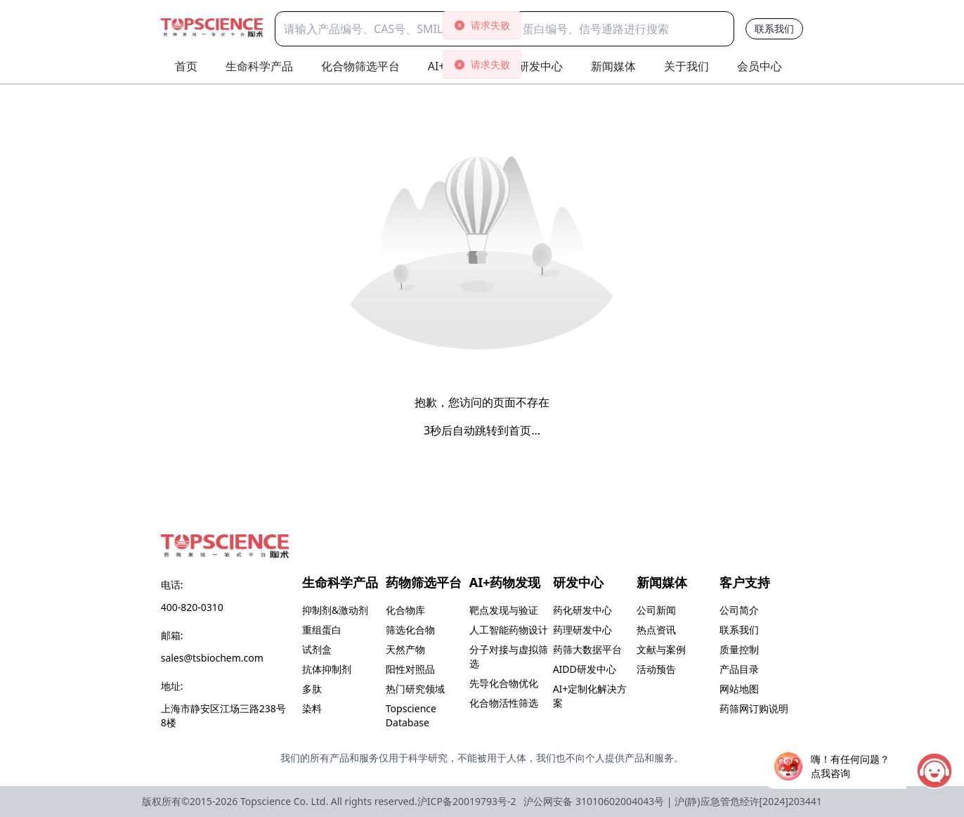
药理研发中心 (582, 629)
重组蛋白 (321, 629)
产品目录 (739, 669)
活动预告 (656, 669)
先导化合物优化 (503, 683)
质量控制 (739, 649)
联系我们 (774, 28)
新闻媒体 (613, 66)
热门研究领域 (415, 688)
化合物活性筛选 (503, 702)
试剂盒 (317, 649)
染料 (312, 708)
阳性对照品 (410, 669)
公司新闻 (656, 610)
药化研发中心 (582, 610)
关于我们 (686, 66)
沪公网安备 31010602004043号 (593, 801)
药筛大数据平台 (587, 649)
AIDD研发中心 (584, 669)
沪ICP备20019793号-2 (466, 801)
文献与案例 (661, 649)
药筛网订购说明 (753, 708)
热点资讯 (656, 629)
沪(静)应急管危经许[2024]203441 (748, 801)
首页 (186, 66)
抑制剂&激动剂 (335, 610)
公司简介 (739, 610)
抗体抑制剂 (326, 669)
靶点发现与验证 (503, 610)
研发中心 (540, 66)
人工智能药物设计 (508, 629)
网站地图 (739, 688)
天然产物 (405, 649)
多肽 (312, 688)
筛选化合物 (410, 629)
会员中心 (759, 66)
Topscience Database (411, 715)
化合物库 (405, 610)
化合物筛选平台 (360, 66)
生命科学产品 (259, 66)
